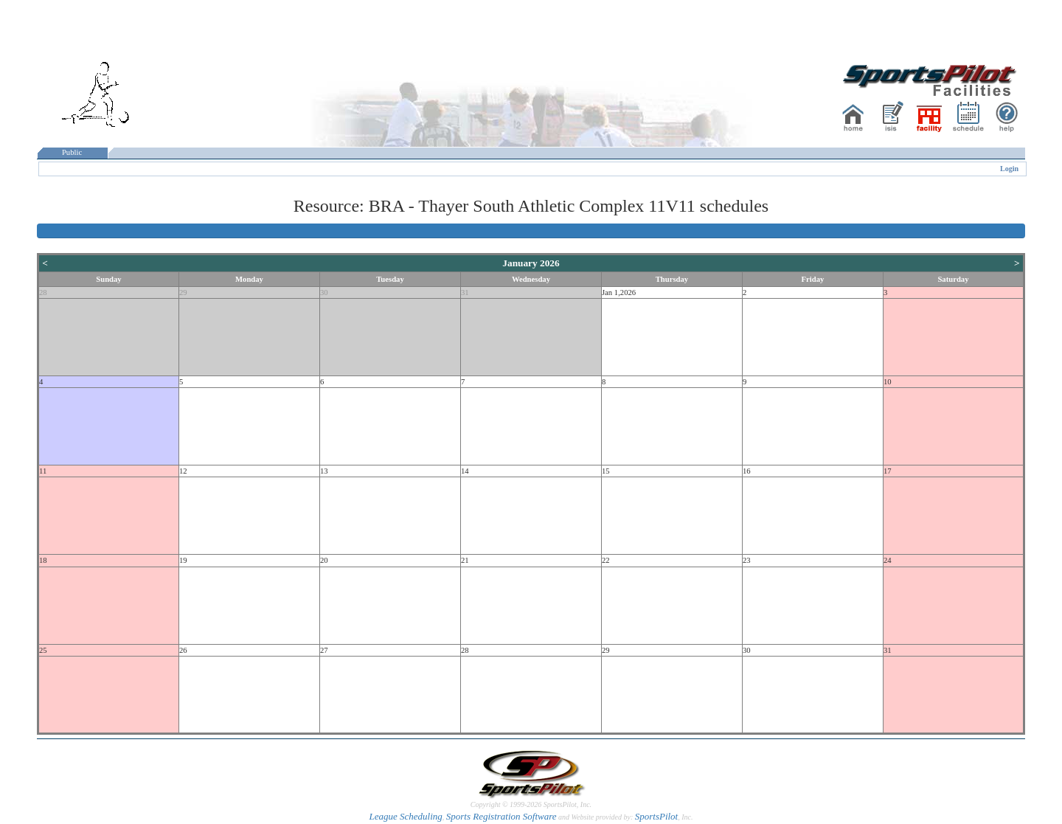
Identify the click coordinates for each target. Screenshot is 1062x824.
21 (465, 560)
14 (465, 471)
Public (72, 152)
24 (888, 560)
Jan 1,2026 (619, 292)
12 (183, 471)
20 (324, 560)
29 (183, 292)
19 (183, 560)
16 (747, 471)
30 (324, 292)
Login (1009, 169)
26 (183, 650)
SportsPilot (656, 816)
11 (42, 471)
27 (324, 650)
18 (43, 560)
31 (465, 292)
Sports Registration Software (501, 816)
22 (606, 560)
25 (43, 650)
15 (606, 471)
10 (888, 382)
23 (747, 560)
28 (43, 292)
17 (888, 471)
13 (324, 471)
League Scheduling (405, 816)
